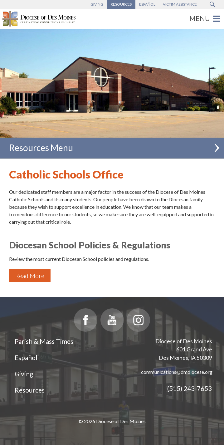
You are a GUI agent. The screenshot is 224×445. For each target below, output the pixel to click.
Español (26, 357)
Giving (24, 374)
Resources (30, 390)
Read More (29, 275)
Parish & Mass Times (44, 341)
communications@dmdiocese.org (176, 372)
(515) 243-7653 (189, 388)
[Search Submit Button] (212, 4)
